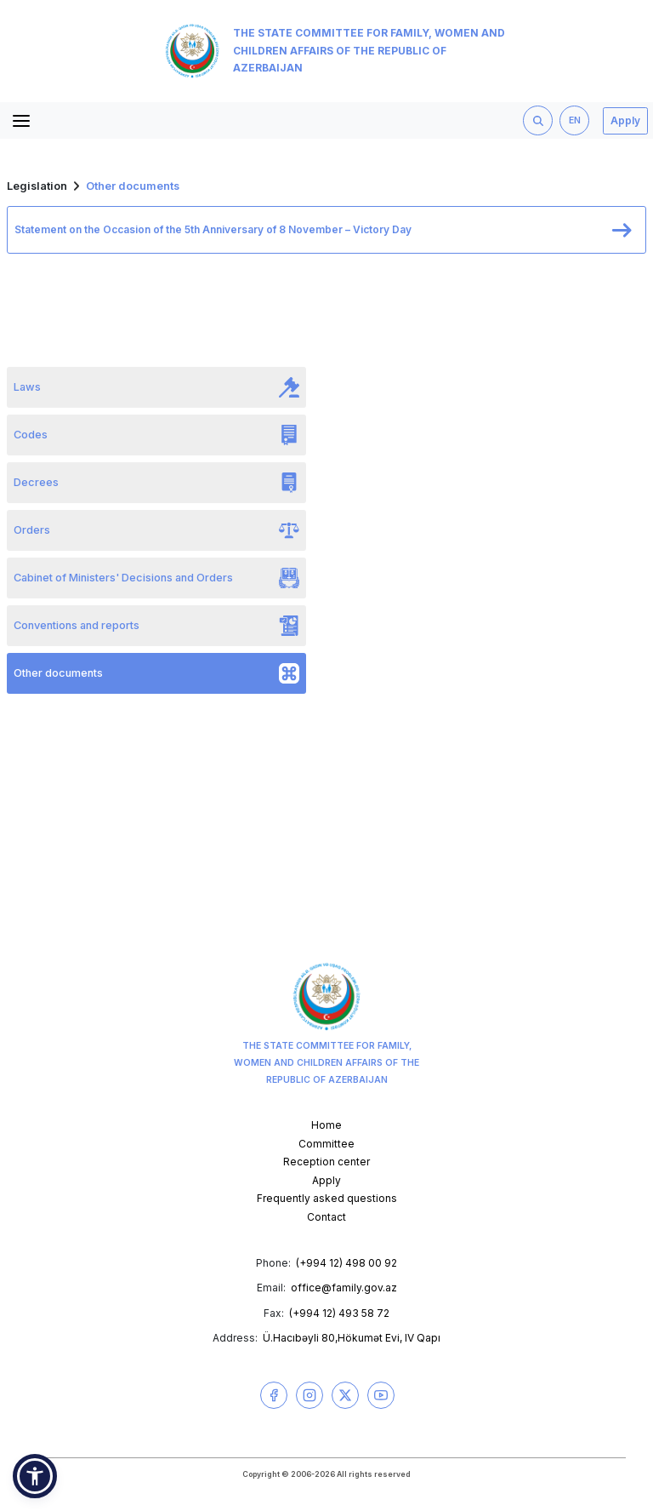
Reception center (326, 1161)
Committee (326, 1143)
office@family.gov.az (344, 1287)
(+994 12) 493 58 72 (339, 1313)
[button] (35, 1476)
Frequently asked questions (327, 1198)
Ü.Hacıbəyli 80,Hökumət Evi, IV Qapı (351, 1337)
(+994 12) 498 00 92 (346, 1262)
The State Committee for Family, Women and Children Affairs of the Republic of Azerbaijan (335, 51)
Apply (625, 120)
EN (575, 120)
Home (326, 1125)
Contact (326, 1217)
